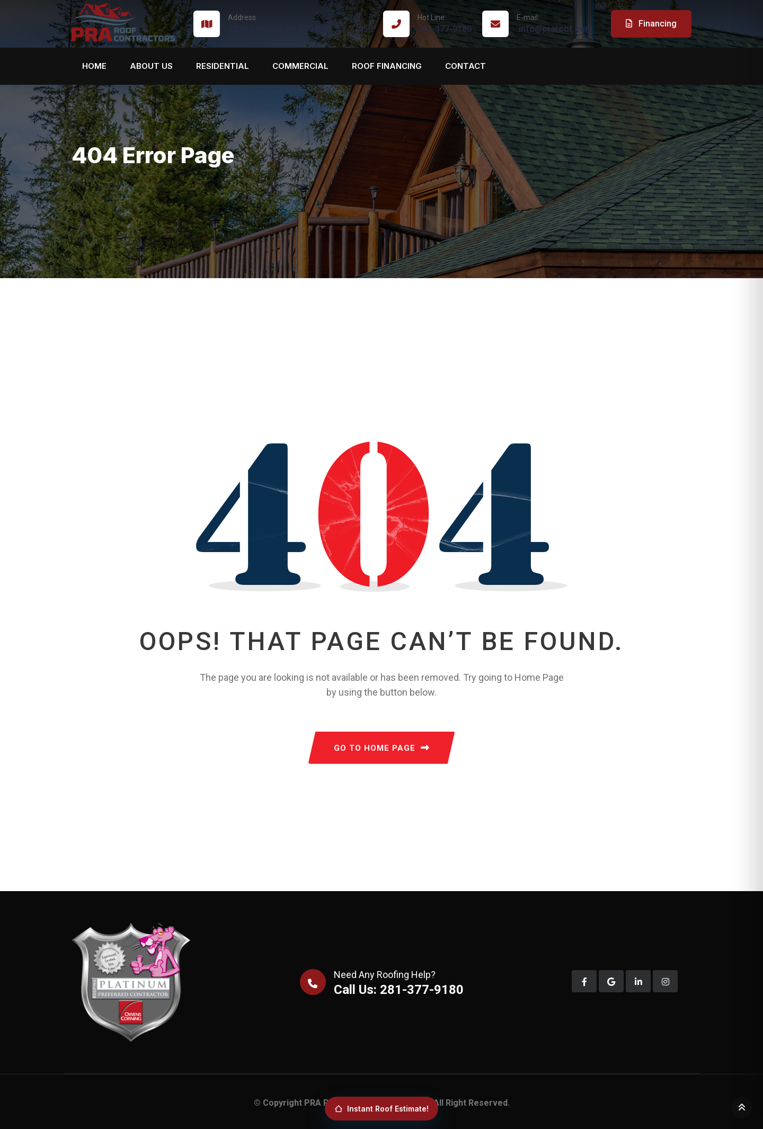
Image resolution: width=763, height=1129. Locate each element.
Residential (222, 66)
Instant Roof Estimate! (381, 1108)
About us (151, 66)
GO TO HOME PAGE (382, 748)
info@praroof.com (554, 23)
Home (94, 66)
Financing (651, 24)
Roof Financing (387, 66)
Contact (465, 66)
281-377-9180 (445, 23)
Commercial (300, 66)
